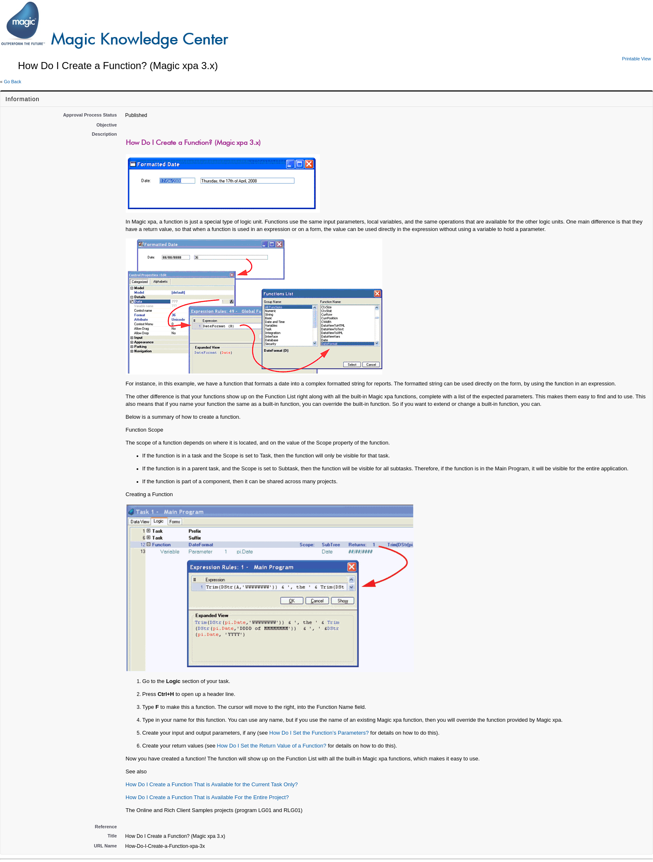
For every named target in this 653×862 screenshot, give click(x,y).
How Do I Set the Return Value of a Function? (271, 746)
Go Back (12, 81)
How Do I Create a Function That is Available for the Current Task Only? (212, 784)
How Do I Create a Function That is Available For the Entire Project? (207, 797)
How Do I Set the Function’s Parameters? (319, 733)
